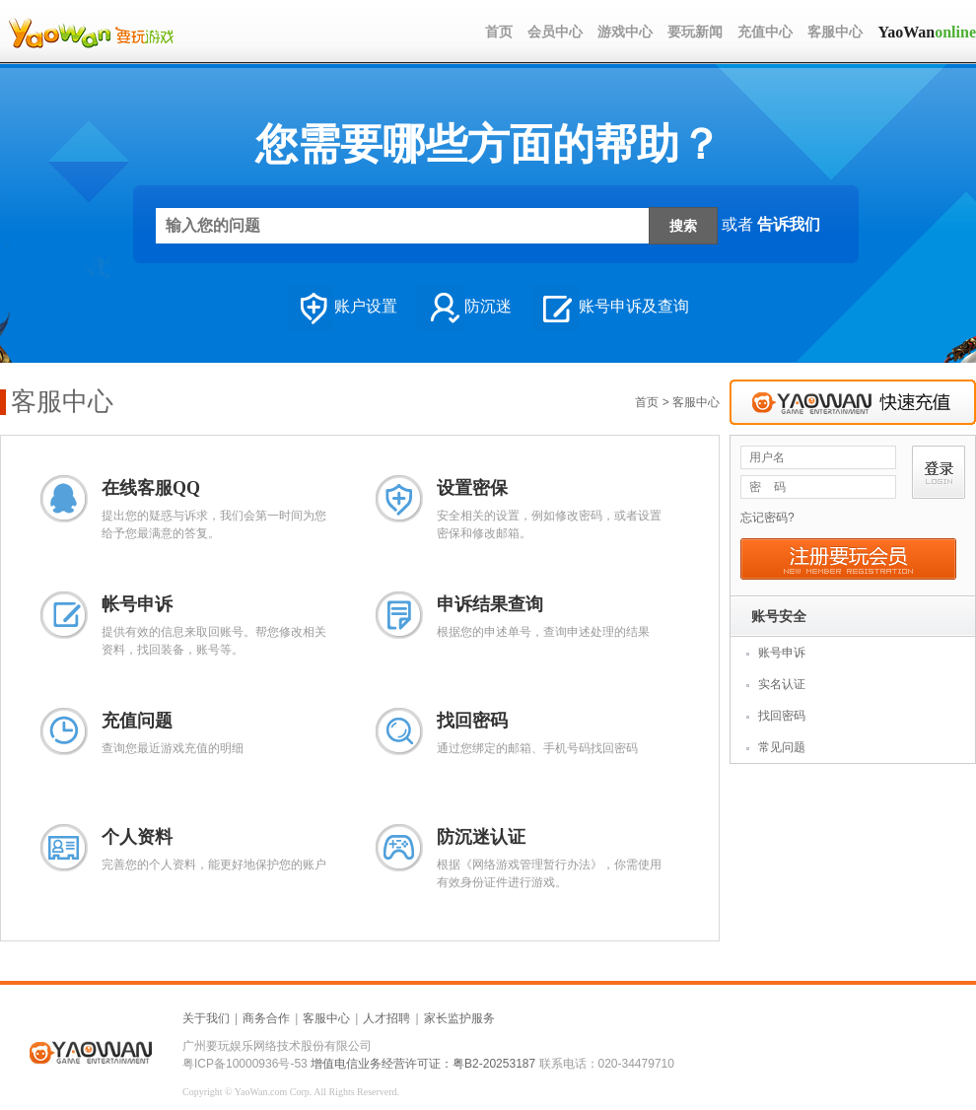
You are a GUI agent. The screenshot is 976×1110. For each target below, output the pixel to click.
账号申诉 (781, 652)
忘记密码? (767, 517)
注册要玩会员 (848, 559)
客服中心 (835, 32)
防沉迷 (464, 307)
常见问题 (781, 747)
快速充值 (853, 402)
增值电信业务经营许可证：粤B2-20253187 (423, 1064)
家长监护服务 (459, 1018)
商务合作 (266, 1018)
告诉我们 (788, 223)
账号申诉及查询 (610, 307)
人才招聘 (386, 1018)
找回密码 (781, 716)
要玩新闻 (695, 32)
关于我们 (206, 1018)
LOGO (90, 32)
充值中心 (765, 32)
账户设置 (342, 307)
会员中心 (555, 32)
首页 (499, 32)
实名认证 (781, 684)
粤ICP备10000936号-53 (245, 1064)
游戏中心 (625, 32)
